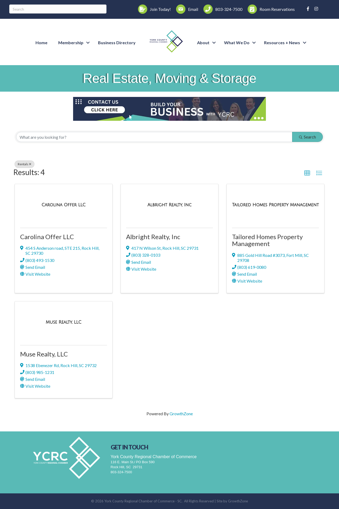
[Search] (57, 9)
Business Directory (117, 42)
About (203, 42)
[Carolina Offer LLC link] (64, 205)
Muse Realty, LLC (44, 354)
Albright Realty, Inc (153, 236)
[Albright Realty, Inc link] (169, 205)
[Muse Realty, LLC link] (64, 322)
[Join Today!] (153, 9)
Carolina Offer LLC (47, 236)
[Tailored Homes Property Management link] (275, 205)
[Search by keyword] (154, 137)
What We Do (236, 42)
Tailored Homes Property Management (267, 240)
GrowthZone (181, 413)
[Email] (185, 9)
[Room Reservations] (270, 9)
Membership (70, 42)
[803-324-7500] (221, 9)
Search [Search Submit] (307, 136)
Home (41, 42)
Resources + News (282, 42)
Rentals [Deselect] (24, 164)
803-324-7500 (121, 472)
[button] (307, 173)
